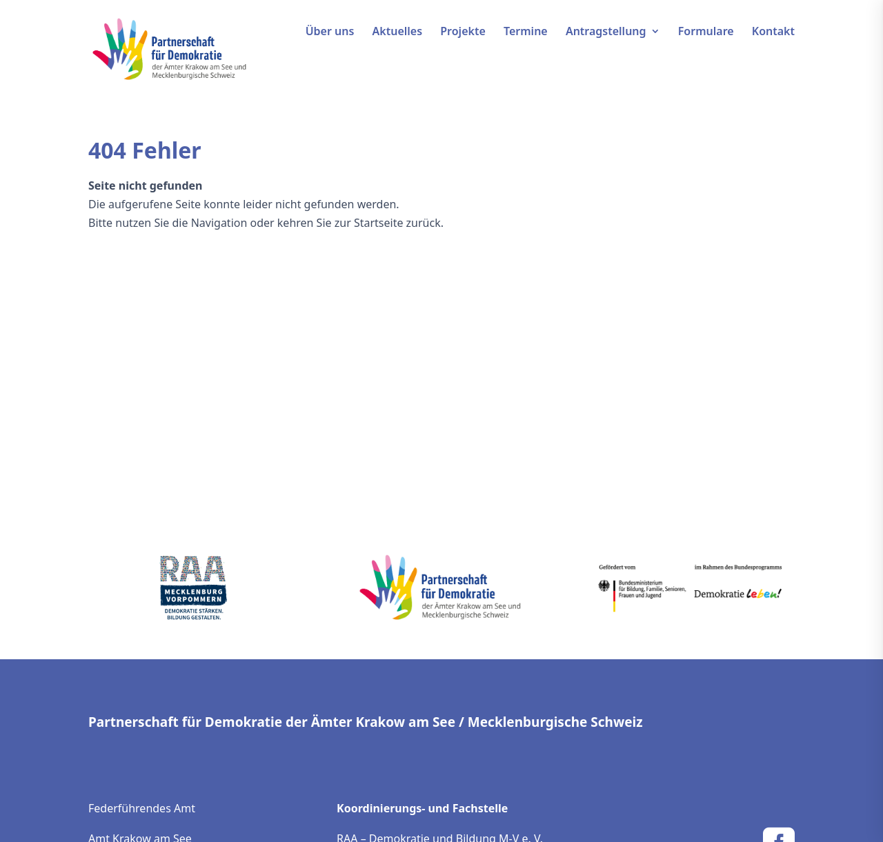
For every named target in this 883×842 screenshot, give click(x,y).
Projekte (463, 32)
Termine (526, 32)
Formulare (706, 32)
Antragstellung (606, 32)
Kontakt (773, 32)
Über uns (330, 32)
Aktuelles (398, 32)
